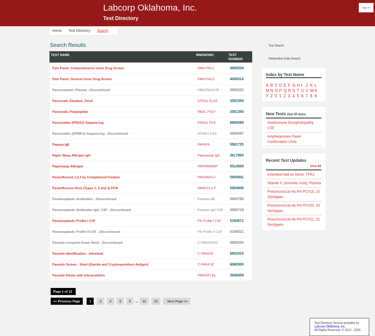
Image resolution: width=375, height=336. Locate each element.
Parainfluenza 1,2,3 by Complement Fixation (86, 177)
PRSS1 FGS (207, 122)
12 (144, 301)
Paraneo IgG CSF (210, 210)
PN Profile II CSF (210, 231)
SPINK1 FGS (207, 133)
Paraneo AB (206, 199)
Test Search (276, 45)
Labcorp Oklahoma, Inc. (330, 326)
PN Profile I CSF (210, 221)
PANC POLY (207, 111)
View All (315, 166)
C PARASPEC (208, 242)
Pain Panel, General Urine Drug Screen (82, 79)
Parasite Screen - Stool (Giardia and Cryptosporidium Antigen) (100, 264)
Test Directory (79, 31)
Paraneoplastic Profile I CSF (74, 221)
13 (156, 301)
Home (57, 31)
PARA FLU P (207, 188)
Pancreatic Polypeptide (70, 111)
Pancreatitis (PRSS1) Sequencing (78, 122)
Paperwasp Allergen (67, 166)
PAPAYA (204, 144)
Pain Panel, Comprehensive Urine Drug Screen (88, 68)
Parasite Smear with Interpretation (78, 275)
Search (102, 31)
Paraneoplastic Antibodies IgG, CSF (91, 210)
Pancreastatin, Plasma (81, 90)
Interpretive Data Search (284, 58)
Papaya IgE (61, 144)
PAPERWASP (208, 166)
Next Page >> (177, 301)
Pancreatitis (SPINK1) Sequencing (90, 133)
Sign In (366, 7)
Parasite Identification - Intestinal (77, 253)
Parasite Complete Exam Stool (87, 242)
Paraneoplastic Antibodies (84, 199)
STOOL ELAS (208, 101)
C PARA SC (206, 264)
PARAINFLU (207, 177)
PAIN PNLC (206, 68)
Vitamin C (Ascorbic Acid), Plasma (294, 183)
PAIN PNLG (206, 79)
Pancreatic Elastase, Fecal (72, 101)
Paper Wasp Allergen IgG (71, 155)
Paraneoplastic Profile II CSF (86, 231)
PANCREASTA (208, 90)
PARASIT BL (207, 275)
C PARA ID (206, 253)
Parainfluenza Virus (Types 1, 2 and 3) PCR (85, 188)
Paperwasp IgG (209, 155)
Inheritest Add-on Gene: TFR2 (291, 174)
